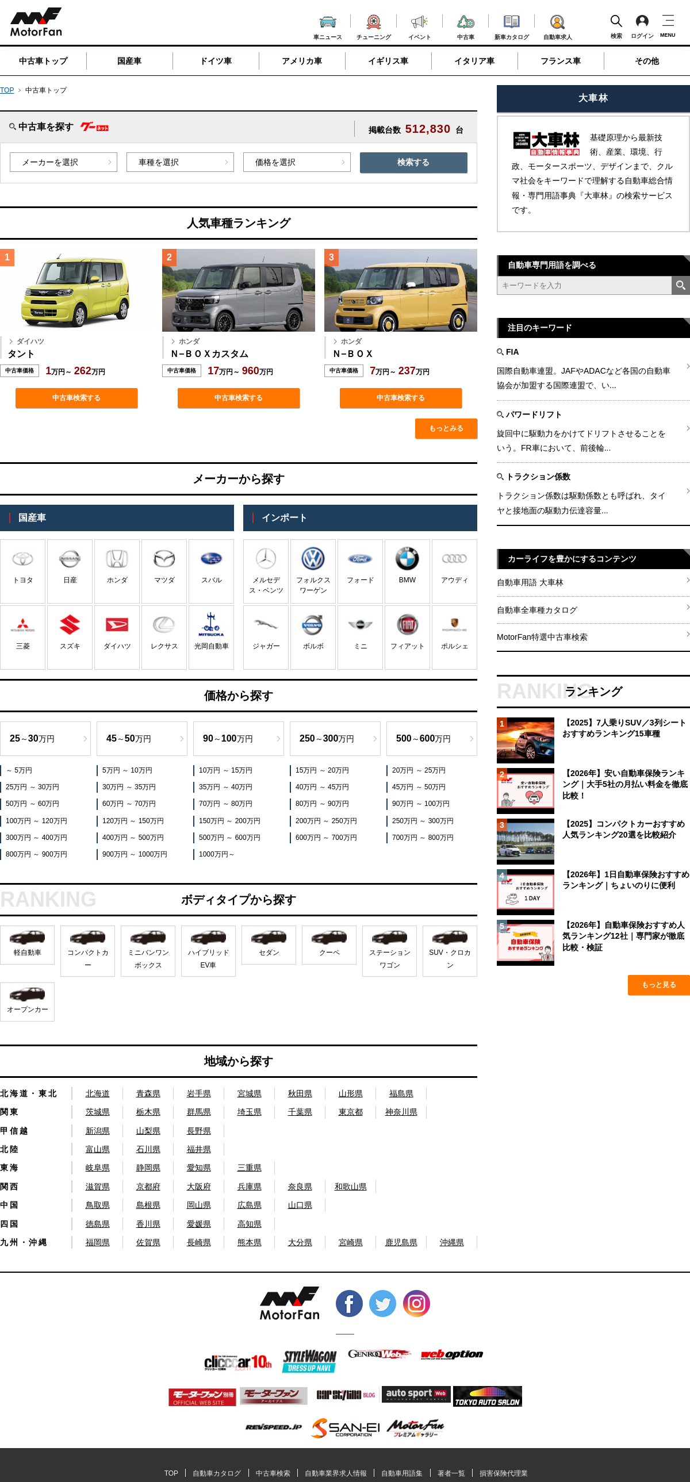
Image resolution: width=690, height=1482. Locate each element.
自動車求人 (557, 25)
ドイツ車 (216, 61)
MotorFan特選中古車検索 (542, 637)
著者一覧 (451, 1473)
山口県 (300, 1205)
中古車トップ (43, 61)
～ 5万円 (19, 770)
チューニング (373, 25)
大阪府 (199, 1186)
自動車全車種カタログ (537, 610)
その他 (647, 61)
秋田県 (300, 1093)
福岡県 (98, 1242)
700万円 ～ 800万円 (423, 838)
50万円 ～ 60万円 (32, 804)
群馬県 (199, 1111)
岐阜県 (98, 1167)
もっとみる (446, 428)
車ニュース (327, 26)
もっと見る (659, 985)
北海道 (98, 1093)
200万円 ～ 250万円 (326, 821)
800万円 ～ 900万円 (36, 854)
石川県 (148, 1149)
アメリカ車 (302, 61)
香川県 (148, 1223)
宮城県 (249, 1093)
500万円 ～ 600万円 (229, 838)
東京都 (351, 1111)
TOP (7, 90)
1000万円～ (217, 854)
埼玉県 (249, 1111)
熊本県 (249, 1242)
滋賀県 (98, 1186)
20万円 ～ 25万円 (419, 770)
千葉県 (300, 1111)
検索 (616, 26)
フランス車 (560, 61)
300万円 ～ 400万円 (36, 838)
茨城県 (98, 1111)
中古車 (466, 25)
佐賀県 (148, 1242)
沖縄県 (452, 1242)
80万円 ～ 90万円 (322, 804)
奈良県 (300, 1186)
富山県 (98, 1149)
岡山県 (199, 1205)
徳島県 (98, 1223)
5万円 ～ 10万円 (127, 770)
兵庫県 (249, 1186)
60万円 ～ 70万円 (129, 804)
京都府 (148, 1186)
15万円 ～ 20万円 (322, 770)
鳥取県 (98, 1205)
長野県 (199, 1130)
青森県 (148, 1093)
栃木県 (148, 1111)
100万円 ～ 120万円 (36, 821)
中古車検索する (76, 398)
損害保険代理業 (504, 1473)
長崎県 (199, 1242)
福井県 (199, 1149)
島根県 (148, 1205)
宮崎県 (351, 1242)
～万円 (32, 738)
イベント (419, 26)
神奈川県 (401, 1111)
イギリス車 (388, 61)
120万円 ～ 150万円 (133, 821)
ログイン (642, 26)
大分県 (300, 1242)
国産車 (129, 61)
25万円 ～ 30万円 (32, 787)
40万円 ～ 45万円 (322, 787)
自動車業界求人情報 (336, 1473)
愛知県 (199, 1167)
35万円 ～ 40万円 (225, 787)
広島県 (249, 1205)
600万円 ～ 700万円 (326, 838)
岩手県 (199, 1093)
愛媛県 (199, 1223)
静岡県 (148, 1167)
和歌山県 (351, 1186)
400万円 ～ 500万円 (133, 838)
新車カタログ (511, 26)
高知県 (249, 1223)
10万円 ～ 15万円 (225, 770)
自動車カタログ (217, 1473)
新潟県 (98, 1130)
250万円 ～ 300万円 (423, 821)
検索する (413, 162)
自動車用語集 (402, 1473)
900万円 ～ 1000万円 (134, 854)
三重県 (249, 1167)
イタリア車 (474, 61)
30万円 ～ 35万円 (129, 787)
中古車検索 (273, 1473)
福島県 (401, 1093)
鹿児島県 (401, 1242)
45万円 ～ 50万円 (419, 787)
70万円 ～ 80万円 (225, 804)
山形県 (351, 1093)
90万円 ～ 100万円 (421, 804)
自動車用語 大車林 (530, 582)
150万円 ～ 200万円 (229, 821)
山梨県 (148, 1130)
